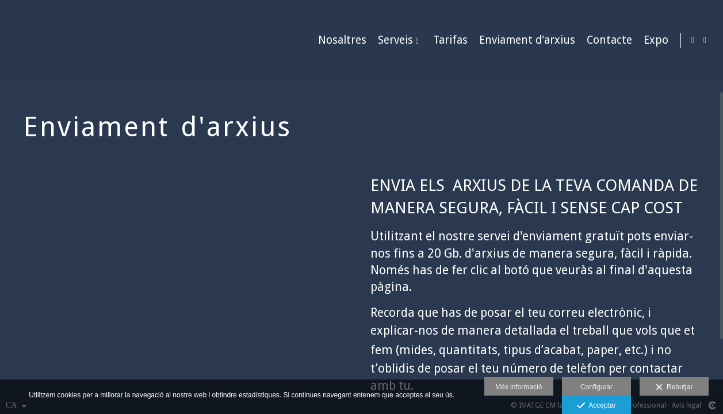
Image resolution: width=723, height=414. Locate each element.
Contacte (607, 40)
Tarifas (448, 40)
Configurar (596, 387)
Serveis (393, 40)
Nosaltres (340, 40)
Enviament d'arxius (525, 40)
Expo (653, 40)
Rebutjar (674, 387)
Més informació (518, 387)
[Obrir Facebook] (705, 40)
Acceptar (596, 406)
